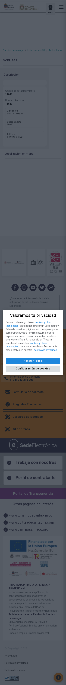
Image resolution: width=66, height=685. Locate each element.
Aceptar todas (33, 360)
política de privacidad (45, 350)
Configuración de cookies (33, 368)
